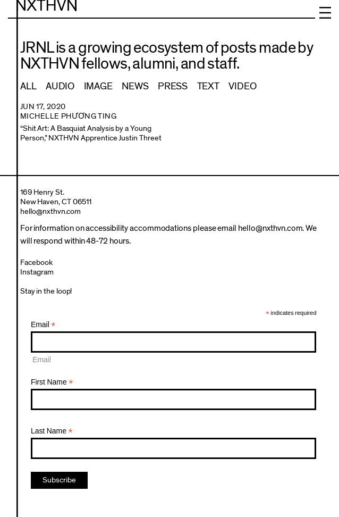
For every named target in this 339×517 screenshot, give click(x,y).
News (135, 86)
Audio (60, 86)
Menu (325, 13)
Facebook (36, 262)
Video (242, 86)
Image (98, 86)
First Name (52, 382)
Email (43, 325)
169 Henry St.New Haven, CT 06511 (56, 197)
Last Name (52, 431)
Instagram (37, 272)
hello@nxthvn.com (50, 211)
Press (173, 86)
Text (208, 86)
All (28, 86)
